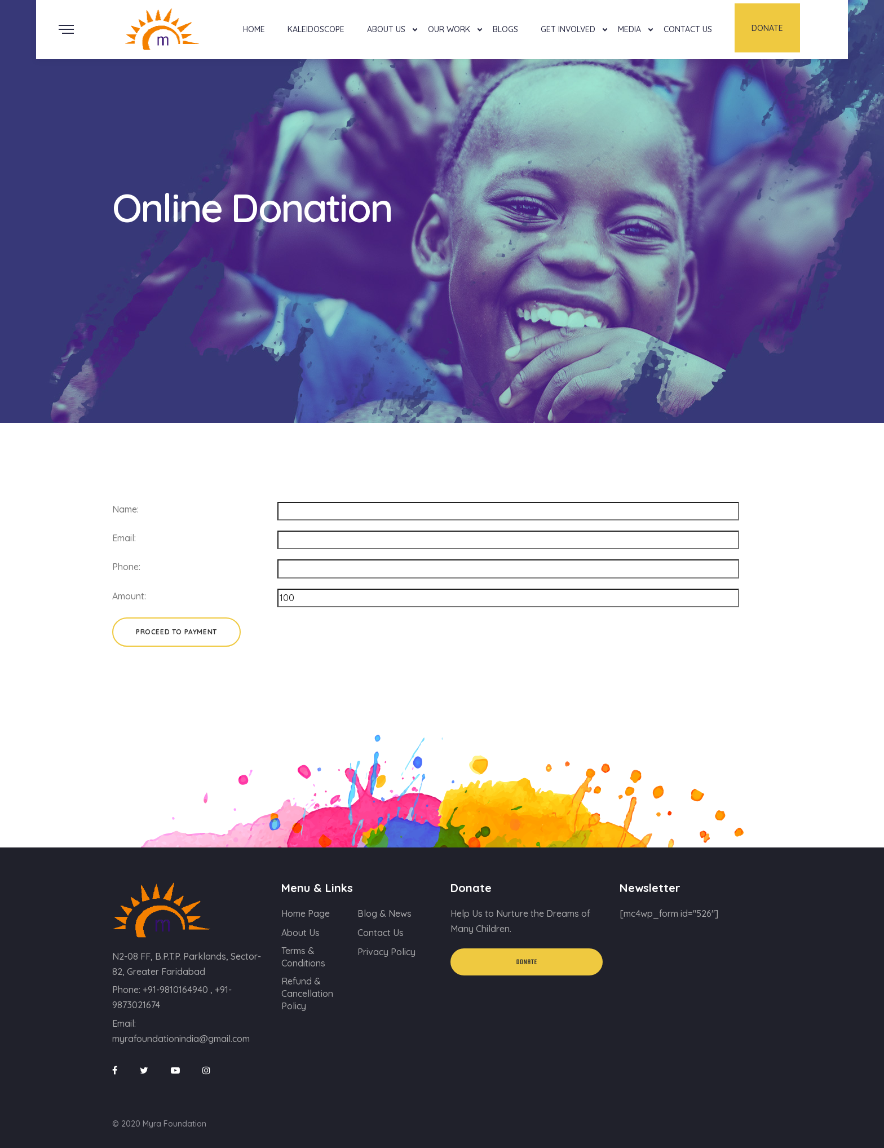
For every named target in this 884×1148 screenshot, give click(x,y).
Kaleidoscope (316, 29)
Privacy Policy (386, 951)
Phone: (126, 566)
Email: (124, 538)
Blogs (505, 29)
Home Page (305, 913)
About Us (386, 29)
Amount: (129, 596)
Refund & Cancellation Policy (307, 993)
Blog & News (384, 913)
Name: (125, 509)
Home (254, 29)
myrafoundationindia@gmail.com (181, 1038)
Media (629, 29)
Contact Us (688, 29)
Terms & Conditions (303, 957)
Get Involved (568, 29)
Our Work (449, 29)
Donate (767, 28)
